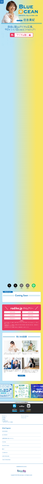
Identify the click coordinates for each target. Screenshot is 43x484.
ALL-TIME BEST (5, 434)
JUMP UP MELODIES (5, 456)
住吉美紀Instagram (27, 288)
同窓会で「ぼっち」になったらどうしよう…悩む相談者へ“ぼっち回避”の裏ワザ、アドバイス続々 (30, 352)
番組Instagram (21, 288)
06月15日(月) (30, 318)
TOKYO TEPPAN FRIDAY (6, 459)
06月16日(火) (12, 318)
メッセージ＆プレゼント (25, 416)
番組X (9, 288)
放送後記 (4, 417)
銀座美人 (4, 419)
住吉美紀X (15, 288)
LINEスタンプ (33, 288)
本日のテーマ (5, 416)
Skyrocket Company (5, 445)
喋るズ (3, 449)
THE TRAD (4, 441)
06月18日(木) (12, 315)
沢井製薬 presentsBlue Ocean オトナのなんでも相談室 (8, 421)
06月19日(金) (30, 312)
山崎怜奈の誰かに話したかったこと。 (8, 438)
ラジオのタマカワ (4, 452)
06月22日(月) (12, 312)
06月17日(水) (30, 315)
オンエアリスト (24, 417)
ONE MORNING (5, 431)
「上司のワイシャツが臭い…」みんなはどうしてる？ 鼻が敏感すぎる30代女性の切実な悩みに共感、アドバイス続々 (12, 352)
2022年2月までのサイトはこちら (21, 466)
